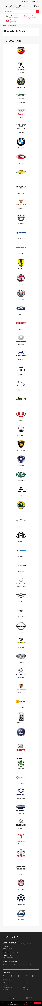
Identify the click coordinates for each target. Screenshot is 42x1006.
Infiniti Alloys (21, 374)
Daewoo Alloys (21, 238)
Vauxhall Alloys (21, 889)
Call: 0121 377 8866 (7, 948)
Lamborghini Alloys (21, 450)
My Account (25, 1)
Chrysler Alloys (21, 193)
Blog (24, 985)
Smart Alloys (21, 783)
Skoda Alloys (21, 768)
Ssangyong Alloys (21, 798)
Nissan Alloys (21, 632)
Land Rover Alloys (21, 480)
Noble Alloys (21, 647)
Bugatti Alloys (21, 163)
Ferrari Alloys (21, 268)
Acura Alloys (21, 72)
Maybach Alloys (21, 541)
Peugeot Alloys (21, 677)
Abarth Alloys (21, 57)
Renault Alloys (21, 707)
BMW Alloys (21, 147)
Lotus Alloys (21, 511)
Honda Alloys (21, 344)
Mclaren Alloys (21, 571)
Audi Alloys (21, 117)
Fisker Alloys (21, 299)
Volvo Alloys (21, 919)
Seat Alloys (21, 753)
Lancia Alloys (21, 465)
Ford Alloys (21, 314)
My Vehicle (32, 1)
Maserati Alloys (21, 526)
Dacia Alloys (21, 223)
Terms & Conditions (7, 987)
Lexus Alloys (21, 495)
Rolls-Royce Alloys (21, 722)
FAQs (24, 987)
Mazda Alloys (21, 556)
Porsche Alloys (21, 692)
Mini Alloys (21, 601)
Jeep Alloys (21, 405)
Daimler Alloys (21, 253)
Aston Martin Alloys (21, 102)
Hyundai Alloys (21, 359)
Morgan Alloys (21, 616)
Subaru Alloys (21, 813)
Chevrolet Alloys (21, 178)
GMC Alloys (21, 329)
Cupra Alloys (21, 208)
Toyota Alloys (21, 859)
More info (25, 1004)
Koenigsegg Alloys (21, 435)
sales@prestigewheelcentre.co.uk (10, 952)
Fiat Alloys (21, 284)
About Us (25, 982)
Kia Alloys (21, 420)
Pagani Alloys (21, 662)
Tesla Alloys (21, 843)
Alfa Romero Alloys (21, 87)
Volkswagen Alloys (21, 904)
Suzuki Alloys (21, 828)
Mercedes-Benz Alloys (21, 586)
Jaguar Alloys (21, 389)
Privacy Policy (6, 985)
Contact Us (25, 989)
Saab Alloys (21, 738)
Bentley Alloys (21, 132)
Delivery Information (7, 982)
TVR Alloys (21, 874)
